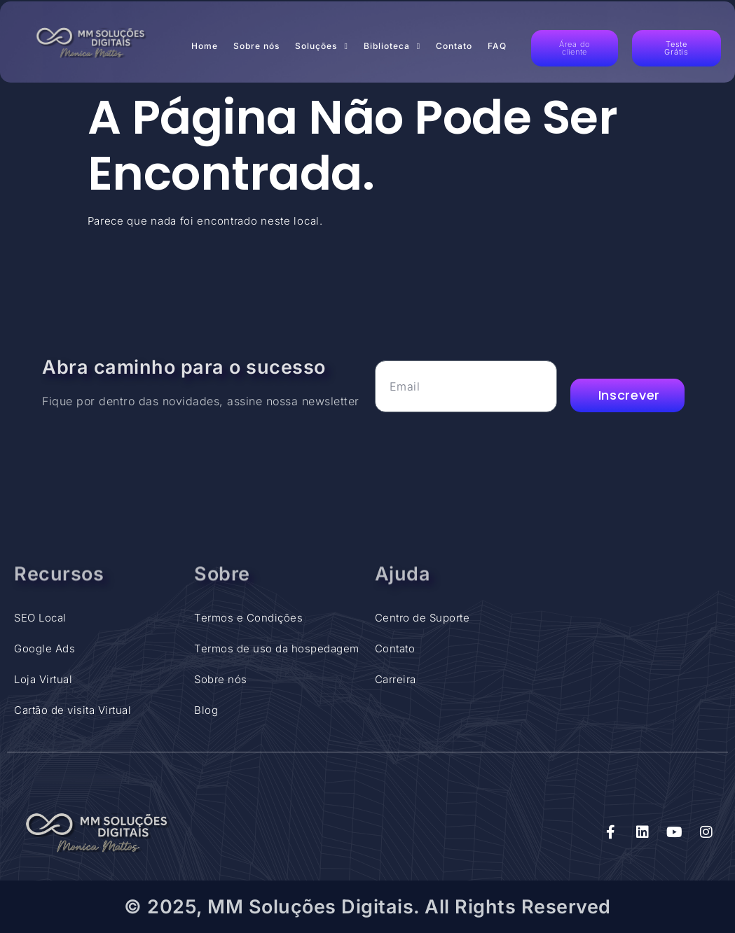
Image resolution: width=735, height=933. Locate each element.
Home (204, 46)
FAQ (497, 46)
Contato (454, 46)
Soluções (321, 46)
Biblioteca (392, 46)
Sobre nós (256, 46)
